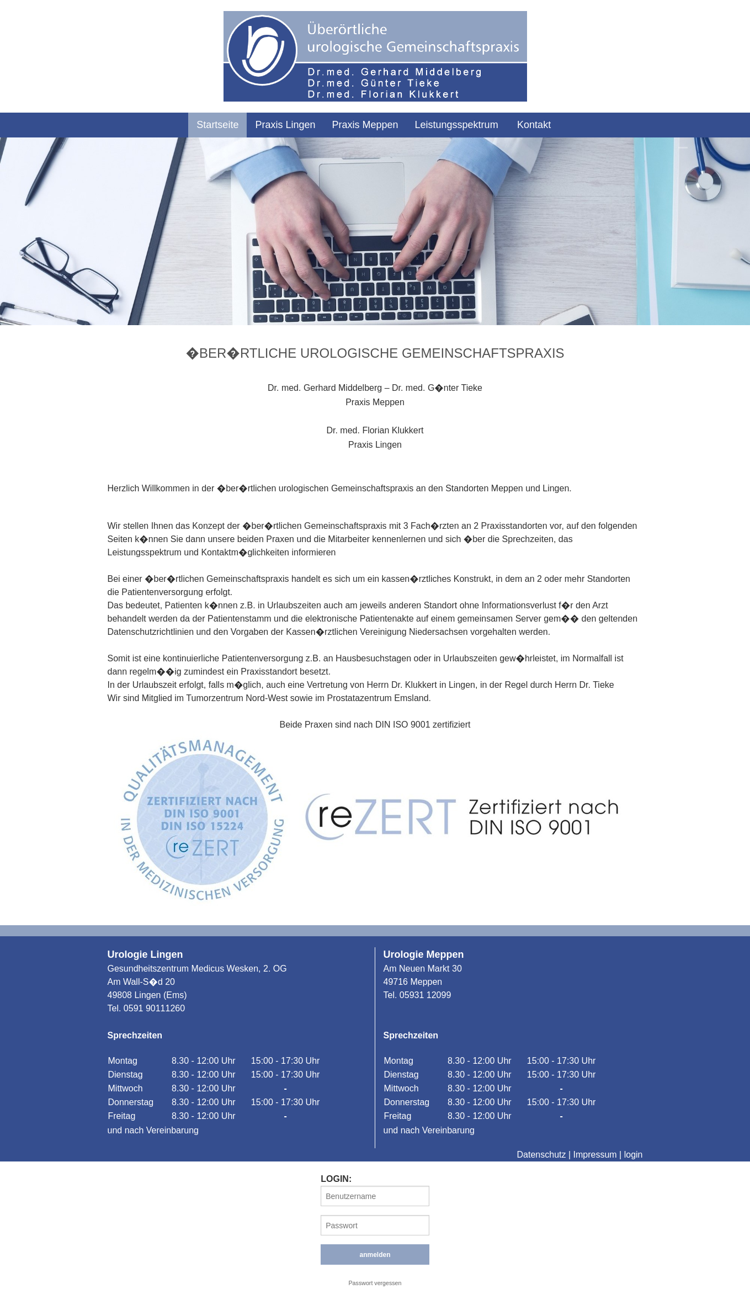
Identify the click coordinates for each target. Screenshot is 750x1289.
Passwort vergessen (375, 1283)
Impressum (595, 1154)
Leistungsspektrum (456, 124)
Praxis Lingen (285, 124)
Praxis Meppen (365, 124)
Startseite (217, 124)
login (633, 1154)
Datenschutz (541, 1154)
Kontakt (534, 124)
